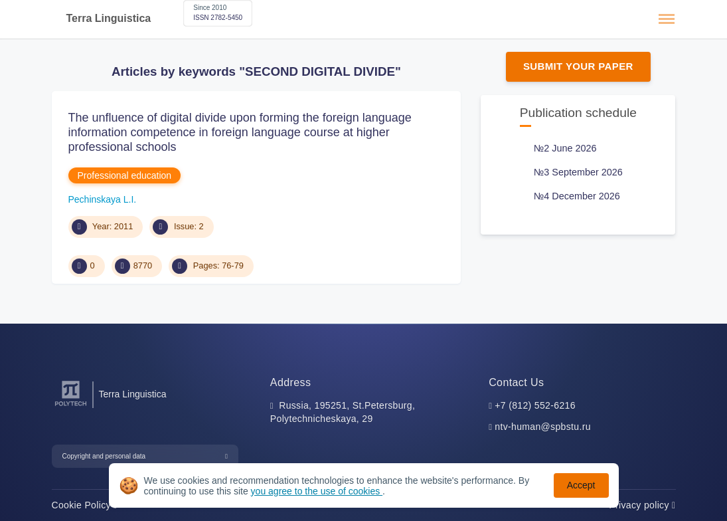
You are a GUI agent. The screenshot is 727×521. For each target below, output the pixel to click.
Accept (581, 485)
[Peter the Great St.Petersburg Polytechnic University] (71, 406)
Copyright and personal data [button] (104, 456)
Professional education (125, 175)
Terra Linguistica (108, 18)
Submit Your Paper (578, 66)
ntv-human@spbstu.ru (543, 426)
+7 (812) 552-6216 (535, 405)
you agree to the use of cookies (316, 491)
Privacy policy (642, 505)
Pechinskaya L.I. (102, 199)
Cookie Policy (85, 505)
